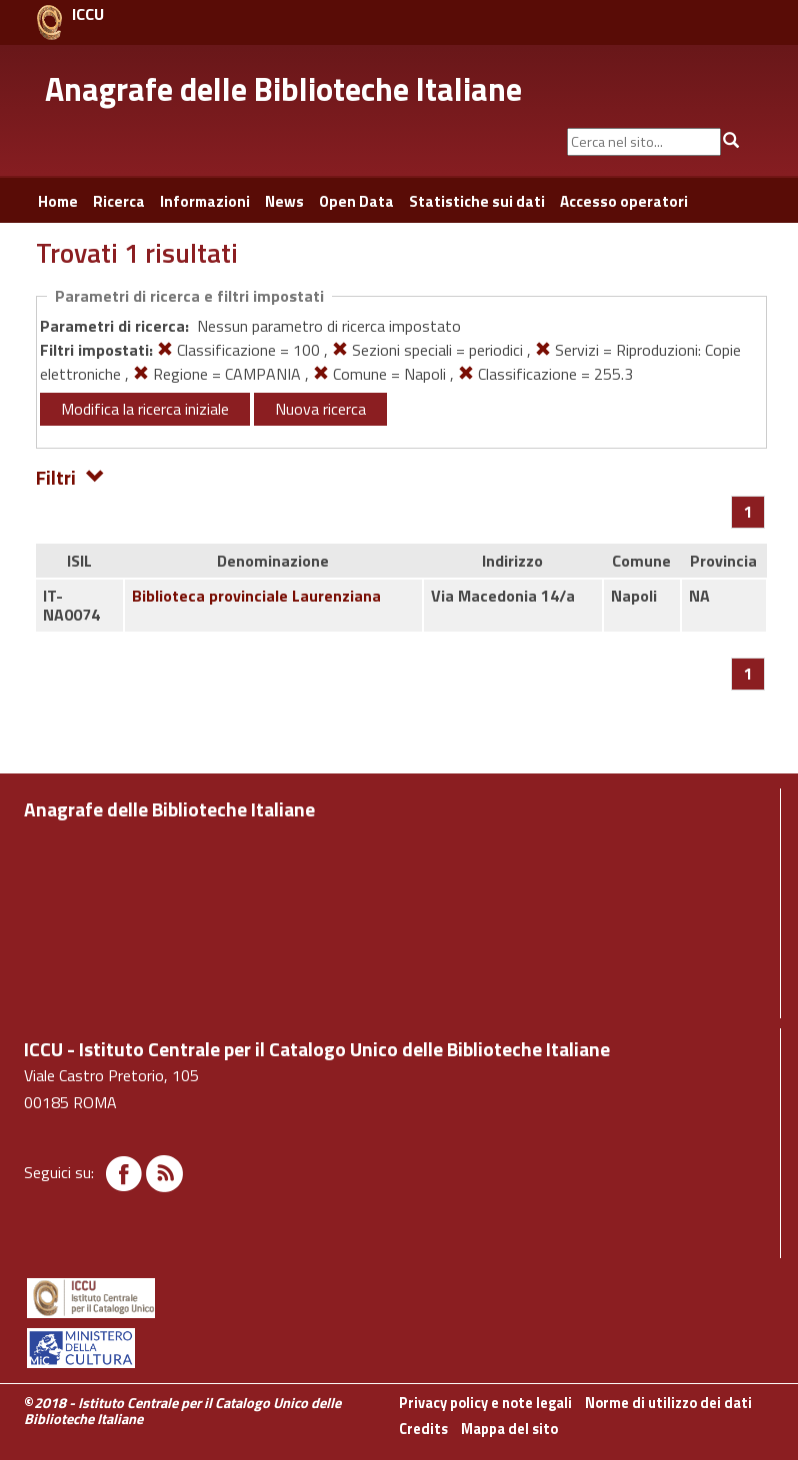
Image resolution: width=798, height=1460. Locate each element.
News (284, 201)
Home (58, 201)
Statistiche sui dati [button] (477, 201)
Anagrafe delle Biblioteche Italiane (283, 89)
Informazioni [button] (205, 201)
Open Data (356, 201)
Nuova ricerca (320, 409)
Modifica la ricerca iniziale (145, 409)
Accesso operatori (624, 201)
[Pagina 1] (748, 512)
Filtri (70, 476)
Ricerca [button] (119, 201)
